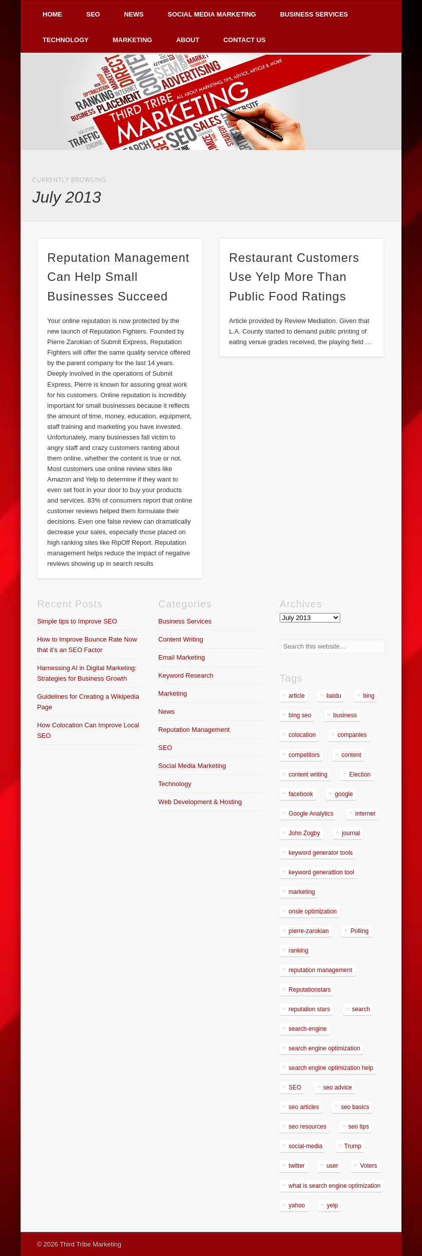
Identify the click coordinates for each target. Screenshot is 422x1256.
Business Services (314, 14)
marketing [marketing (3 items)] (302, 891)
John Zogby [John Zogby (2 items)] (304, 833)
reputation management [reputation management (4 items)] (320, 970)
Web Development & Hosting (200, 802)
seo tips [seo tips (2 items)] (358, 1126)
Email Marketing (181, 657)
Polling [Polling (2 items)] (359, 930)
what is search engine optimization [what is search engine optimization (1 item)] (334, 1185)
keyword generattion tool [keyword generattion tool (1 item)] (321, 872)
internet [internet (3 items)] (365, 813)
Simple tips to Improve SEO (77, 621)
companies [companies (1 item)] (351, 734)
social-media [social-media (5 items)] (305, 1146)
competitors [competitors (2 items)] (304, 754)
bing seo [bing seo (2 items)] (300, 715)
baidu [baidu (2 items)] (333, 695)
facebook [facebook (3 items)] (301, 794)
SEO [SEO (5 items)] (295, 1087)
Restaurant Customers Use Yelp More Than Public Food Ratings (294, 277)
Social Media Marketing (211, 14)
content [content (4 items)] (351, 754)
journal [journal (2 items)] (351, 833)
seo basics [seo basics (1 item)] (355, 1107)
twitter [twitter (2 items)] (297, 1165)
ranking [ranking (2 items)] (298, 950)
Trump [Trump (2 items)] (352, 1146)
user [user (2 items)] (332, 1165)
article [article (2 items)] (297, 695)
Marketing (132, 40)
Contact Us (245, 40)
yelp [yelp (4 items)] (332, 1205)
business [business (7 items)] (345, 715)
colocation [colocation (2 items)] (302, 734)
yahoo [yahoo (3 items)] (297, 1205)
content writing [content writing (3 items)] (308, 774)
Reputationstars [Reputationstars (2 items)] (310, 989)
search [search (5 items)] (361, 1009)
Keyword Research (186, 675)
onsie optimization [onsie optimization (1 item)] (313, 911)
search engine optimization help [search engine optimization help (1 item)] (331, 1067)
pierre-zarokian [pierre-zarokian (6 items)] (309, 930)
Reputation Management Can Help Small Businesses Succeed (118, 277)
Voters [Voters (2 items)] (368, 1165)
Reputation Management (194, 729)
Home (52, 14)
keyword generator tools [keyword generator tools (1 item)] (321, 852)
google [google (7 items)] (344, 794)
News (133, 14)
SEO (93, 14)
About (187, 40)
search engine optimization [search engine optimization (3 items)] (324, 1048)
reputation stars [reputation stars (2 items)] (309, 1009)
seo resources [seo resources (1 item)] (307, 1126)
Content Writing (180, 639)
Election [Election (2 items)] (360, 774)
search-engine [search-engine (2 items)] (308, 1028)
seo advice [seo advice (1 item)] (337, 1087)
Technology (66, 40)
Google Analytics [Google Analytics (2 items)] (311, 813)
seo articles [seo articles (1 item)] (304, 1107)
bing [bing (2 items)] (368, 695)
